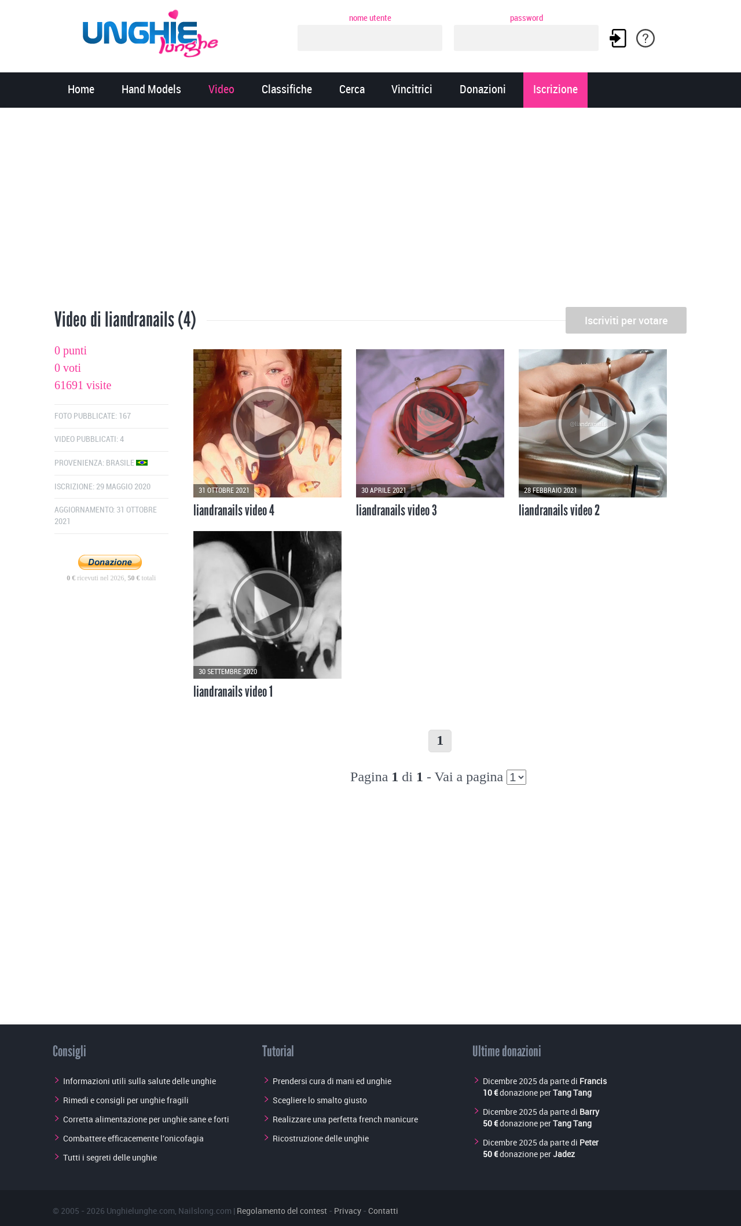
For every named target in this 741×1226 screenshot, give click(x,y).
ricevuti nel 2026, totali (111, 578)
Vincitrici (411, 90)
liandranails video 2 (559, 510)
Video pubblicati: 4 (89, 439)
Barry (589, 1111)
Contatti (383, 1210)
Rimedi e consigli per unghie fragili (126, 1100)
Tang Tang (572, 1092)
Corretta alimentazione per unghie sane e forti (146, 1119)
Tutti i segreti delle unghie (110, 1157)
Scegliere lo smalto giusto (320, 1100)
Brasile (127, 463)
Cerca (352, 90)
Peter (589, 1142)
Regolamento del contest (282, 1210)
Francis (593, 1080)
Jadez (564, 1153)
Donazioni (483, 90)
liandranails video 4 (233, 510)
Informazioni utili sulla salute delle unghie (139, 1080)
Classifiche (287, 90)
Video (221, 90)
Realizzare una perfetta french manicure (345, 1119)
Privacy (347, 1210)
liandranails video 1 (233, 691)
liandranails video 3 (396, 510)
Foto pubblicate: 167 (92, 416)
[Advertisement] (370, 211)
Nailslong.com (205, 1210)
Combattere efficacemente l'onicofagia (133, 1138)
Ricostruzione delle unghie (321, 1138)
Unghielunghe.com (141, 1210)
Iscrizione (555, 90)
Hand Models (151, 90)
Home (81, 90)
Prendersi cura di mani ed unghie (332, 1080)
